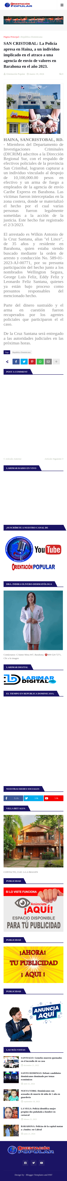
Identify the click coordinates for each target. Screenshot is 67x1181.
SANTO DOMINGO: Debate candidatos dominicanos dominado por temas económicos (41, 1076)
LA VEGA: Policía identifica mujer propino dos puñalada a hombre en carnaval (38, 1111)
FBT (50, 1174)
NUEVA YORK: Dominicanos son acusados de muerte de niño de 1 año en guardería (40, 1094)
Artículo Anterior (13, 458)
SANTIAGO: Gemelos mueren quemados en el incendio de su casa (41, 1059)
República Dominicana (32, 36)
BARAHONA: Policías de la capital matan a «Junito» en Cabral (42, 1128)
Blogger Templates (35, 1174)
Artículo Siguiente (53, 458)
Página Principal (11, 36)
